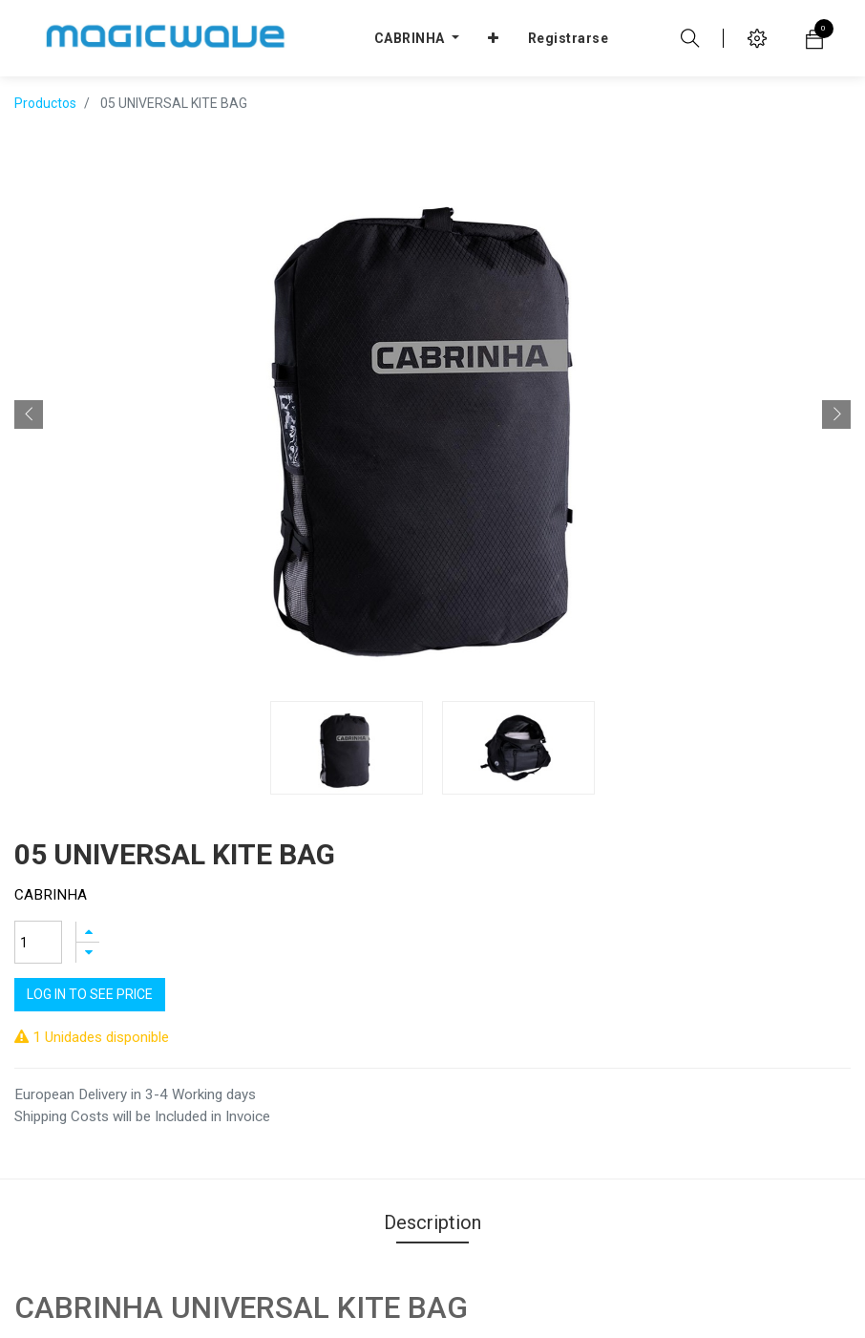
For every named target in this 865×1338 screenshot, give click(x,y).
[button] (28, 386)
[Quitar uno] (87, 811)
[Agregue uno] (87, 790)
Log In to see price (90, 852)
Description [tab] (432, 1044)
